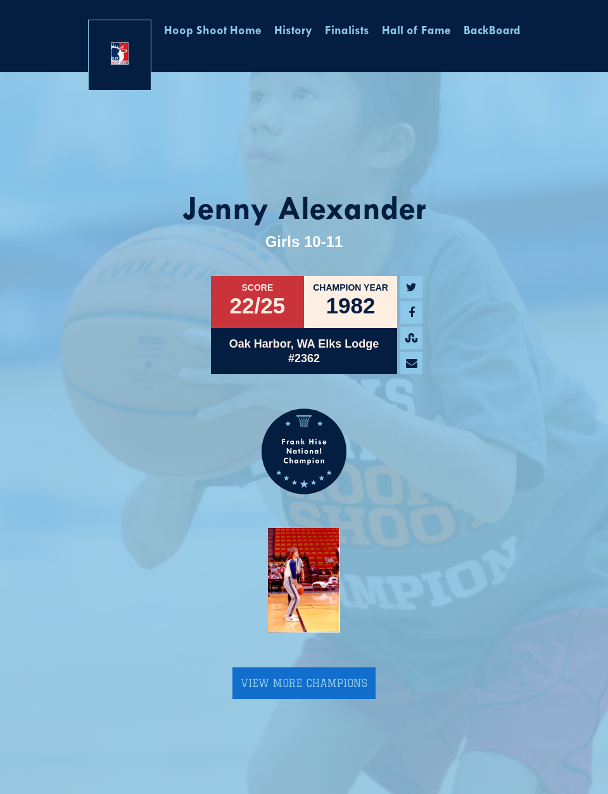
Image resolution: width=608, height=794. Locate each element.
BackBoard (492, 31)
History (293, 31)
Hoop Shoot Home (213, 31)
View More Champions (304, 683)
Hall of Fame (416, 31)
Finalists (347, 31)
